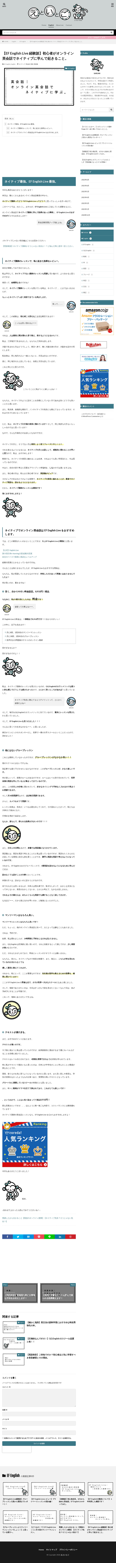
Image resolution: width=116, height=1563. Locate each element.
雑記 (86, 292)
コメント (6, 1387)
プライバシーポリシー (68, 1550)
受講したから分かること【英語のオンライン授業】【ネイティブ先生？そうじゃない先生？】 (71, 1529)
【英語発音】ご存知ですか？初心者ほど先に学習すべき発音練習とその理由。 (51, 1356)
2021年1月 (85, 209)
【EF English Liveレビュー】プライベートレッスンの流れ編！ (96, 144)
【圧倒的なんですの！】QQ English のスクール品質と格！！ (50, 1340)
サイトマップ (51, 1550)
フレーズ (88, 274)
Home (44, 25)
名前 (4, 1410)
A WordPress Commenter (90, 416)
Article (87, 232)
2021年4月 (85, 197)
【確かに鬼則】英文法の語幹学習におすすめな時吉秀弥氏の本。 (51, 1324)
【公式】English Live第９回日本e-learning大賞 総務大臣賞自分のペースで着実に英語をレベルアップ (19, 553)
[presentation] (16, 1449)
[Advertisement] (39, 154)
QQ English (89, 250)
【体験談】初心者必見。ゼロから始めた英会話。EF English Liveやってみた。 (96, 152)
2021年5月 (85, 191)
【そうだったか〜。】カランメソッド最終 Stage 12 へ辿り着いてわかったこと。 (96, 128)
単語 (86, 280)
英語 (31, 64)
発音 (86, 268)
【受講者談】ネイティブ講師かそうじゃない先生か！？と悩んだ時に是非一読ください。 (38, 246)
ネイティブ (21, 64)
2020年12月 (85, 215)
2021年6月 (85, 186)
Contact (69, 25)
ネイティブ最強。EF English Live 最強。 (20, 124)
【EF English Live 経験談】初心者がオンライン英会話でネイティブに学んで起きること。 (56, 41)
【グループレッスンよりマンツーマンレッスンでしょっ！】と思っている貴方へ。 (15, 1529)
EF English (23, 41)
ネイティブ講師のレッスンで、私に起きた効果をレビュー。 (29, 128)
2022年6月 (85, 180)
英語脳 (36, 64)
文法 (86, 286)
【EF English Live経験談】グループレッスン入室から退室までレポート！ (96, 136)
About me (59, 25)
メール (5, 1419)
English (51, 25)
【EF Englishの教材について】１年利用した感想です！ (99, 1500)
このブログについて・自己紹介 (92, 414)
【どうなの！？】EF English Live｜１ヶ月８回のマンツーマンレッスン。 (43, 1529)
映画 (86, 256)
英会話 (28, 64)
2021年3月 (85, 203)
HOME (6, 41)
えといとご (65, 1555)
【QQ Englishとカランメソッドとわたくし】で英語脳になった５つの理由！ (95, 161)
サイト (4, 1428)
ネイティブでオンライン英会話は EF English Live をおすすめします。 (33, 132)
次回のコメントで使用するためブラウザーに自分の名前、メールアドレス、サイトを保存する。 (38, 1438)
